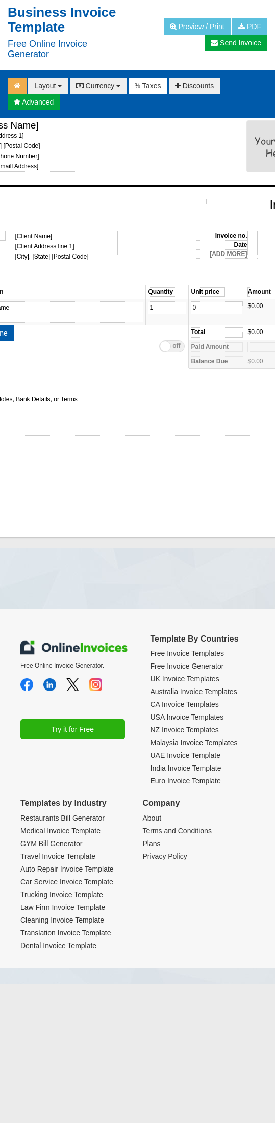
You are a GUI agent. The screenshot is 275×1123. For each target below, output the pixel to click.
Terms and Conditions (177, 831)
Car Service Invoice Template (66, 882)
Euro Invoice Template (186, 781)
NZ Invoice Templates (185, 730)
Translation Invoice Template (65, 933)
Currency (98, 86)
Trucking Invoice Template (61, 894)
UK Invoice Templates (185, 679)
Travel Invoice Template (57, 856)
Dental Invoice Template (58, 945)
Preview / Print (197, 26)
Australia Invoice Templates (194, 691)
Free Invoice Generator (187, 666)
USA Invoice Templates (187, 717)
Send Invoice (236, 43)
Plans (152, 843)
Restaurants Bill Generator (62, 818)
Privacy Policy (165, 856)
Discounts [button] (194, 86)
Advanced (34, 102)
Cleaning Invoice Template (62, 920)
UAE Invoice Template (185, 755)
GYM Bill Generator (51, 843)
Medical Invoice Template (60, 831)
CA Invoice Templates (185, 704)
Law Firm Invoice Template (62, 907)
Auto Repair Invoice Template (67, 869)
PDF (249, 26)
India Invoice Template (186, 768)
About (152, 818)
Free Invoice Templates (187, 653)
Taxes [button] (148, 86)
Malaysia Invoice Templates (194, 742)
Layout (48, 86)
